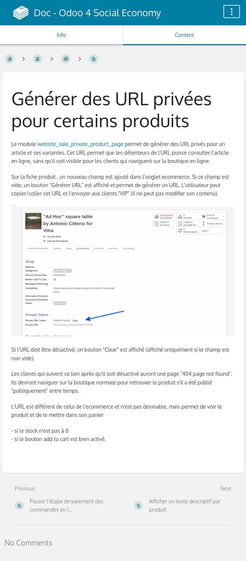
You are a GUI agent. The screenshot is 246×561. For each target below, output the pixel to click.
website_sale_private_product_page (81, 144)
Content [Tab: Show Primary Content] (184, 35)
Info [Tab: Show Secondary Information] (61, 35)
